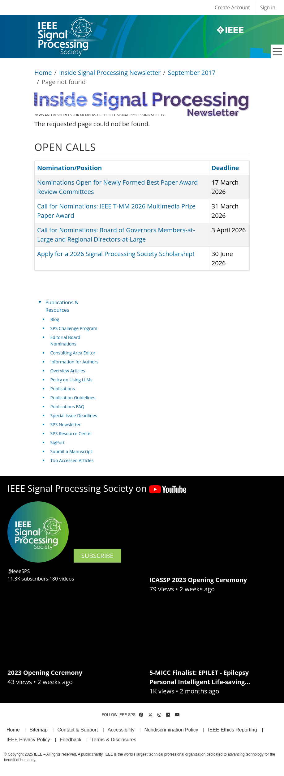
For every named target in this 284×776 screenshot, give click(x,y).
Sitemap (38, 729)
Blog (54, 319)
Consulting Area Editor (73, 353)
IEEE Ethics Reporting (232, 729)
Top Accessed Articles (72, 460)
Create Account (232, 7)
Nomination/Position (69, 168)
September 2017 (192, 72)
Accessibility (121, 729)
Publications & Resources (61, 306)
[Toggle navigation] (277, 52)
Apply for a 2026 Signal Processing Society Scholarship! (115, 254)
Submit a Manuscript (71, 451)
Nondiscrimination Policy (171, 729)
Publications (62, 389)
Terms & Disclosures (113, 739)
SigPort (57, 442)
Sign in (267, 7)
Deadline (225, 168)
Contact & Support (77, 729)
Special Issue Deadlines (73, 415)
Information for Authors (74, 362)
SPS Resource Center (71, 433)
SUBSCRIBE (97, 555)
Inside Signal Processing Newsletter (110, 72)
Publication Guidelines (72, 398)
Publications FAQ (67, 406)
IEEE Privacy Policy (28, 739)
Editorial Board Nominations (65, 340)
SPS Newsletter (65, 424)
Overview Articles (67, 371)
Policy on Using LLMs (71, 380)
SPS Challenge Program (73, 328)
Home (43, 72)
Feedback (70, 739)
